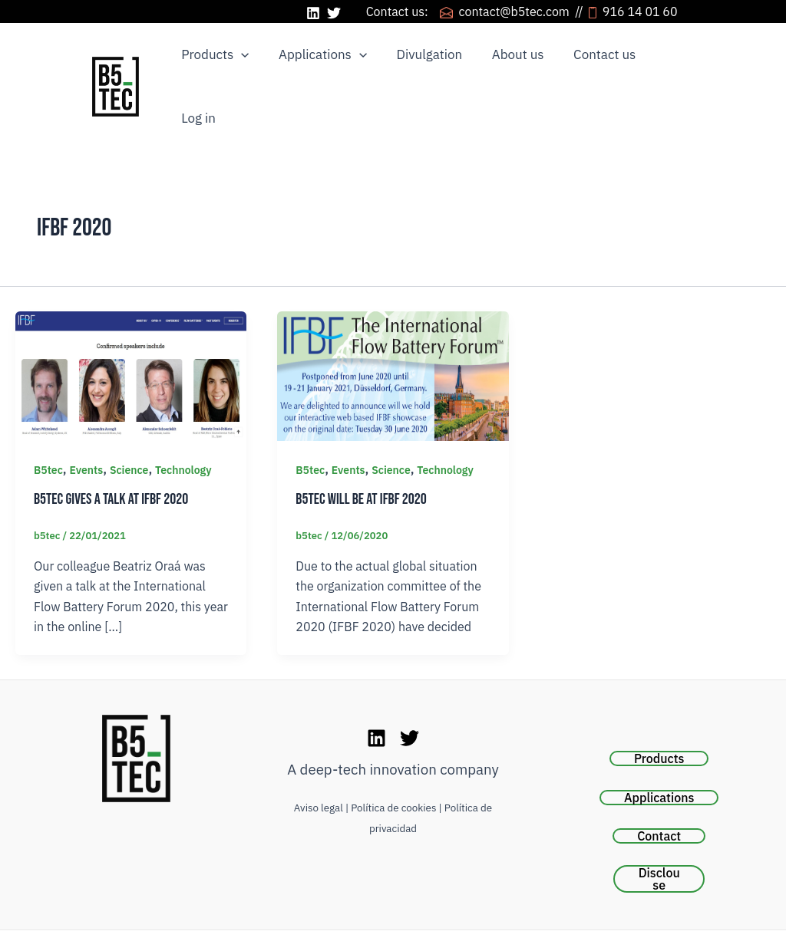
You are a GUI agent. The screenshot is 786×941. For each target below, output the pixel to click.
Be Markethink (473, 917)
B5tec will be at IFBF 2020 (361, 456)
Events (86, 427)
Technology (183, 427)
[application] (239, 65)
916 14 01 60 (650, 11)
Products (213, 65)
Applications (317, 65)
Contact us (589, 64)
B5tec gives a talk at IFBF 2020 (111, 456)
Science (129, 427)
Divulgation (421, 64)
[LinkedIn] (313, 13)
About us (506, 64)
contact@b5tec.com (515, 11)
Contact (659, 793)
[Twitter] (334, 13)
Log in (663, 64)
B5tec (48, 427)
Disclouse (659, 836)
